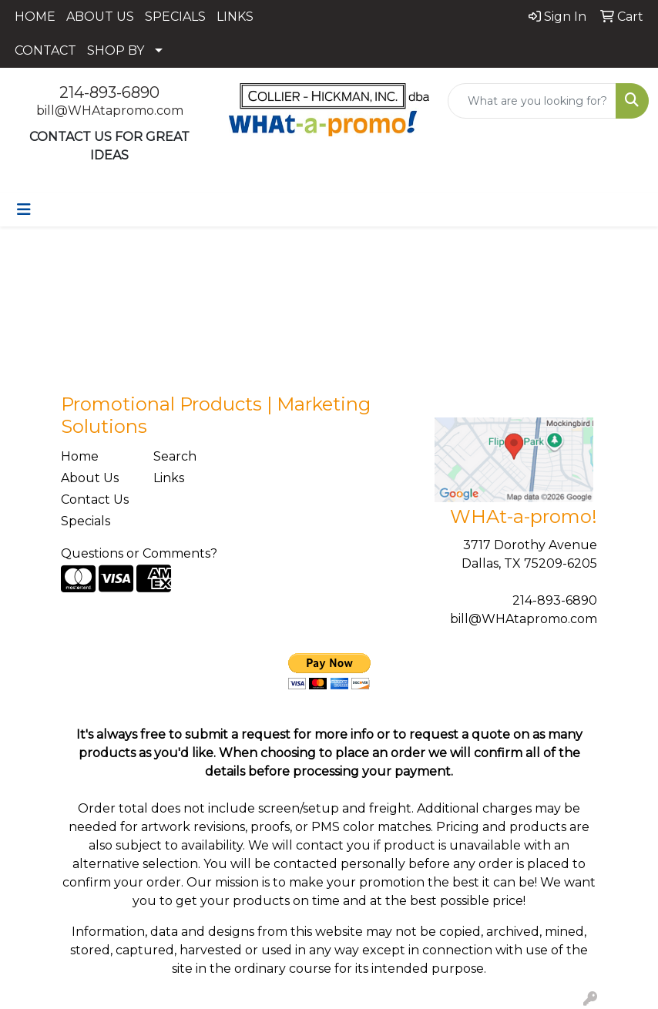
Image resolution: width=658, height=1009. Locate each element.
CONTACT (45, 50)
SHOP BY (115, 50)
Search (174, 456)
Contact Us (95, 499)
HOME (35, 16)
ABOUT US (100, 16)
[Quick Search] (532, 101)
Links (168, 478)
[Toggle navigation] (24, 209)
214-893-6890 (109, 92)
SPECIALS (175, 16)
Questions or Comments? (139, 553)
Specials (85, 521)
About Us (90, 478)
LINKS (235, 16)
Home (80, 456)
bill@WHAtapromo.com (109, 110)
